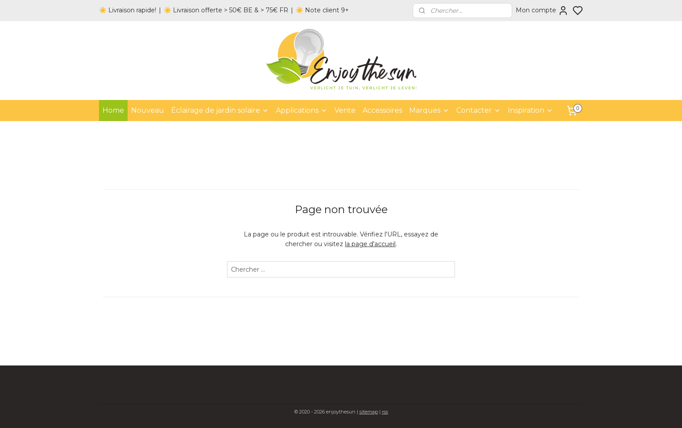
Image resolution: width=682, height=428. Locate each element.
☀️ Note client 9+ (322, 10)
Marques (429, 110)
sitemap (368, 412)
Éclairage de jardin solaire (220, 110)
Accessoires (382, 110)
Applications (301, 110)
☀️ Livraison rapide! (127, 10)
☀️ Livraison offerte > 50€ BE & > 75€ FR (226, 10)
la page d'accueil (370, 244)
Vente (345, 110)
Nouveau (147, 110)
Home (113, 110)
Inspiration (530, 110)
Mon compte (542, 10)
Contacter (478, 110)
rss (385, 412)
